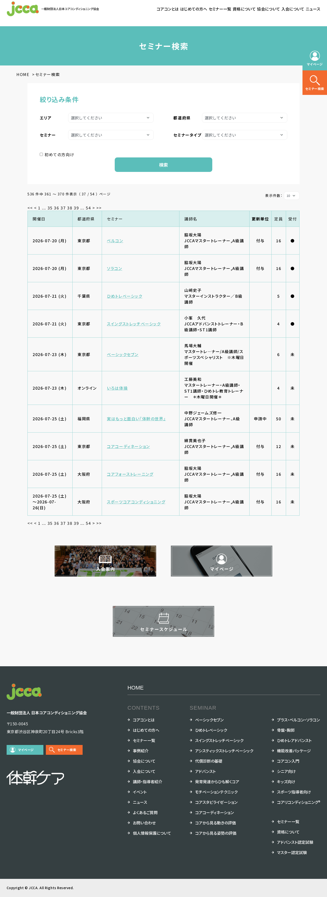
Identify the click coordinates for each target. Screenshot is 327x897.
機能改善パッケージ (294, 751)
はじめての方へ (193, 9)
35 (50, 208)
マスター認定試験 (292, 852)
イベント (140, 792)
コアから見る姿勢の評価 (215, 833)
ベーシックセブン (122, 354)
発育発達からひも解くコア (217, 781)
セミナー (115, 219)
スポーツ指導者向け (294, 792)
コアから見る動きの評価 (215, 823)
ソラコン (114, 268)
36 (56, 208)
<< (30, 208)
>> (98, 208)
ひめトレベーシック (124, 296)
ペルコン (115, 240)
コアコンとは (168, 9)
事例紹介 (141, 751)
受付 (292, 219)
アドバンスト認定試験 (295, 842)
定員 (278, 219)
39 (76, 208)
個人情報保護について (152, 833)
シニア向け (286, 771)
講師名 (190, 219)
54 (88, 208)
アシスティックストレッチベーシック (224, 751)
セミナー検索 (66, 749)
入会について (292, 9)
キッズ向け (286, 781)
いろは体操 (117, 388)
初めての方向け (59, 154)
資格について (244, 9)
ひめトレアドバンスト (294, 740)
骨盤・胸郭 (286, 730)
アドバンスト (205, 771)
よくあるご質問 (145, 812)
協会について (268, 9)
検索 (163, 164)
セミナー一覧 (220, 9)
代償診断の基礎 (208, 761)
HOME (135, 688)
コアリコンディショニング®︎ (298, 802)
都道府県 (86, 219)
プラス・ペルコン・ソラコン (298, 720)
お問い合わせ (144, 823)
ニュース (313, 9)
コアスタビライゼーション (216, 802)
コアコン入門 (288, 761)
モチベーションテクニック (216, 792)
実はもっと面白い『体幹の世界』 (136, 419)
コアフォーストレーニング (130, 474)
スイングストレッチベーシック (134, 324)
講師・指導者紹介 (147, 781)
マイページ (26, 749)
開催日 (39, 219)
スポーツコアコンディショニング (136, 502)
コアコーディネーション (128, 446)
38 (69, 208)
